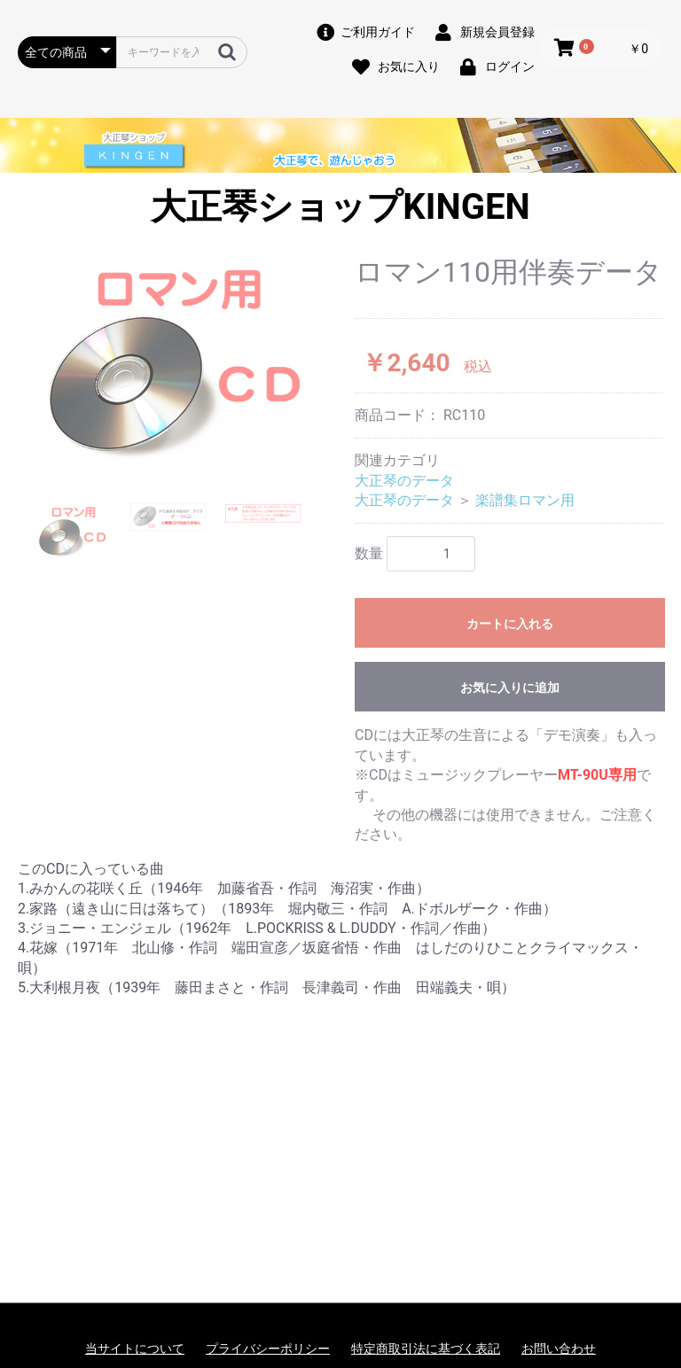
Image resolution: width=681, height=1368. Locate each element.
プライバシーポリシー (268, 1348)
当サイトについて (134, 1348)
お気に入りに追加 (510, 687)
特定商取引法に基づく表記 (425, 1348)
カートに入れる (509, 624)
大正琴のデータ (404, 480)
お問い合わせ (558, 1348)
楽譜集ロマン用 (525, 500)
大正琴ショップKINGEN (340, 207)
